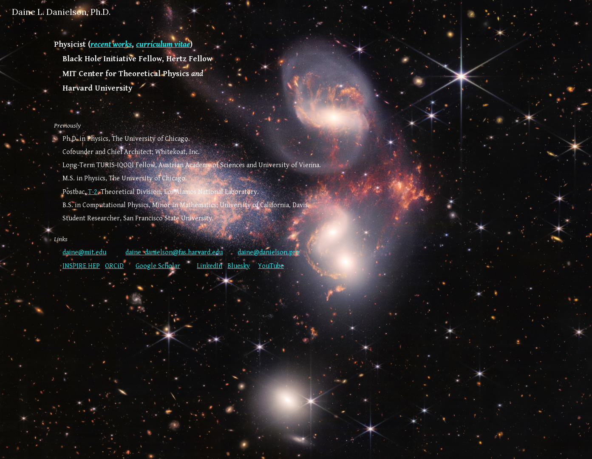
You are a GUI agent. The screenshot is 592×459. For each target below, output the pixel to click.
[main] (296, 235)
